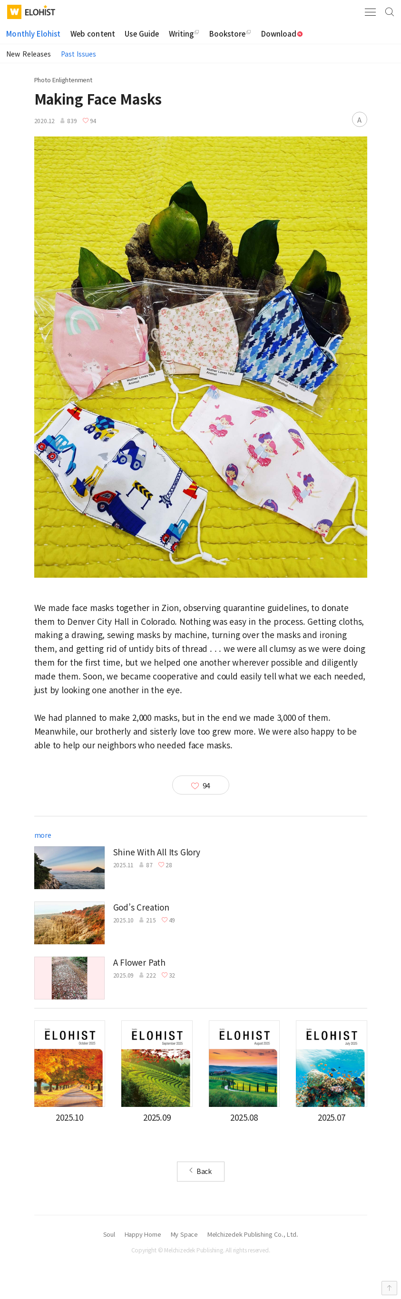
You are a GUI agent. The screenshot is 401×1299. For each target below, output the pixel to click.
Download (282, 34)
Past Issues (79, 53)
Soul (109, 1234)
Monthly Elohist (33, 34)
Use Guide (142, 34)
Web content (92, 34)
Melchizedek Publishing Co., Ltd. (252, 1234)
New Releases (28, 53)
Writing (181, 34)
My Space (184, 1234)
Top (389, 1288)
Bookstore (227, 34)
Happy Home (143, 1234)
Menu (370, 12)
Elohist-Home (40, 10)
